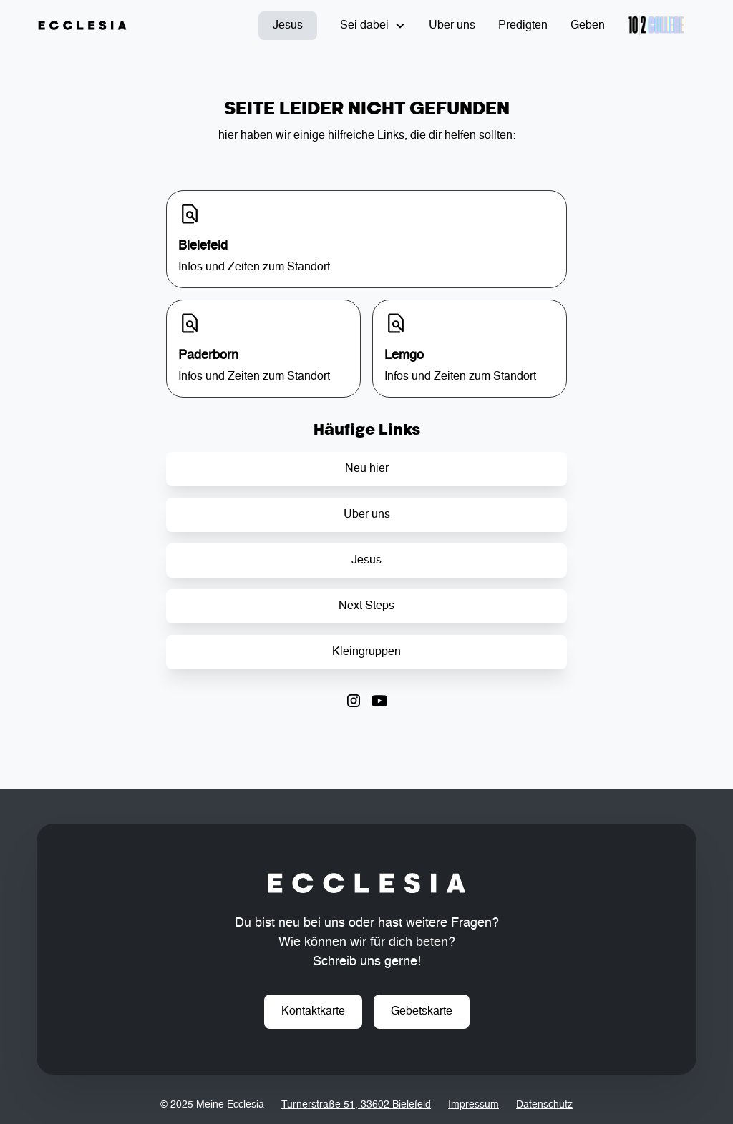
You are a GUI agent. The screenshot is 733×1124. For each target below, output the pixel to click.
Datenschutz (544, 1105)
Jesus (288, 25)
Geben (588, 25)
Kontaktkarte (313, 1011)
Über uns (452, 25)
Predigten (523, 25)
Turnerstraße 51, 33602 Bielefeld (356, 1105)
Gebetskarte (421, 1011)
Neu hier (367, 469)
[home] (82, 25)
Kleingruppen (366, 652)
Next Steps (366, 606)
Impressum (473, 1105)
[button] (373, 25)
